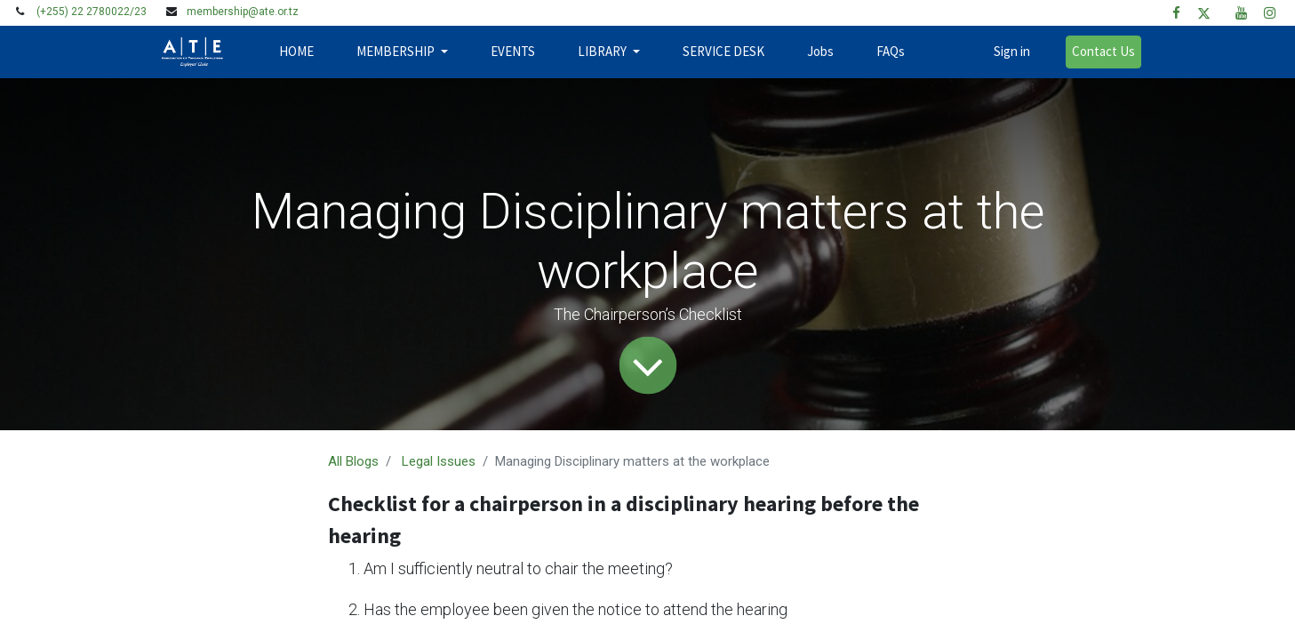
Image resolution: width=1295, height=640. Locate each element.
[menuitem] (296, 52)
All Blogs (353, 461)
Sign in (1012, 51)
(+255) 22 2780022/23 (91, 11)
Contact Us (1103, 51)
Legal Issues (439, 461)
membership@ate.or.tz (243, 11)
